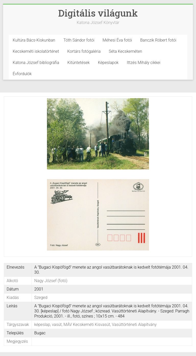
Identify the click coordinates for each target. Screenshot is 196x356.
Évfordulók (22, 73)
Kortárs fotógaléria (84, 51)
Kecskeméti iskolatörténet (36, 51)
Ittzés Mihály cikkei (144, 62)
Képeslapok (108, 62)
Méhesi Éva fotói (117, 40)
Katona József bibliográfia (36, 62)
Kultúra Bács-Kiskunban (34, 40)
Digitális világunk (98, 13)
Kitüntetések (78, 62)
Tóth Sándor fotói (78, 40)
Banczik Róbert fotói (158, 40)
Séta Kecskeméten (125, 51)
